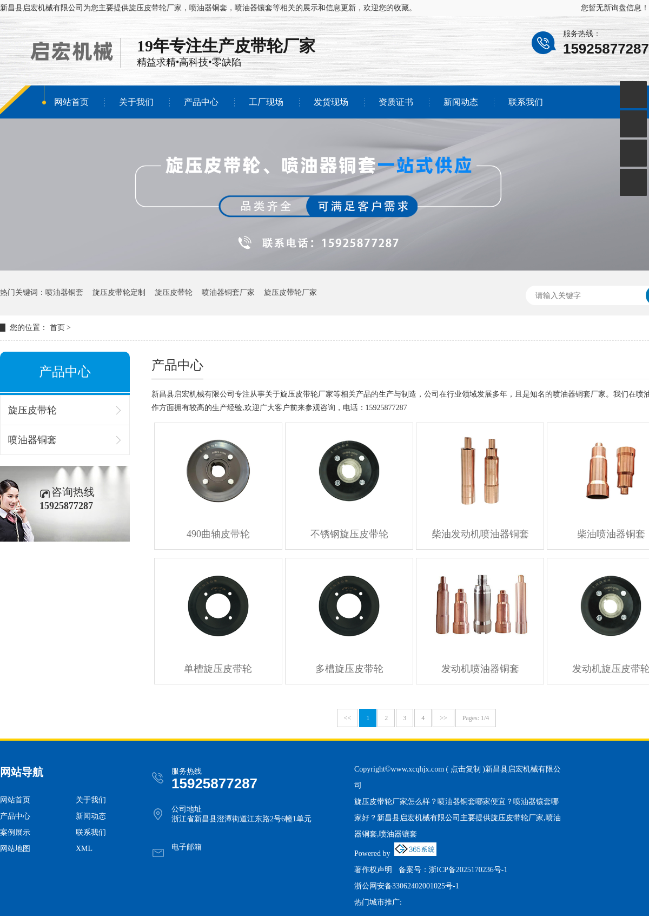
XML (84, 849)
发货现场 (331, 102)
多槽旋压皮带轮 (349, 668)
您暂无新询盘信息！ (615, 8)
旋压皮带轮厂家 (155, 8)
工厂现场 (266, 102)
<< (348, 718)
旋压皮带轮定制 (118, 292)
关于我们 (136, 102)
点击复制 (466, 769)
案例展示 (15, 832)
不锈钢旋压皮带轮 (349, 534)
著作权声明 (373, 870)
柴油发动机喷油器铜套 (480, 534)
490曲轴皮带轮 (218, 534)
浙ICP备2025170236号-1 (468, 870)
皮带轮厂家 (274, 46)
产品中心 (201, 102)
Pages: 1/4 (475, 718)
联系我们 (525, 102)
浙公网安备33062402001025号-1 (406, 886)
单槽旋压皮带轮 (218, 668)
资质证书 (396, 102)
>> (443, 718)
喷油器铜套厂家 (228, 292)
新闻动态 (460, 102)
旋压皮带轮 (174, 292)
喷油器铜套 (64, 292)
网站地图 (15, 849)
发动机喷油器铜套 (480, 668)
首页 (57, 328)
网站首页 (71, 102)
